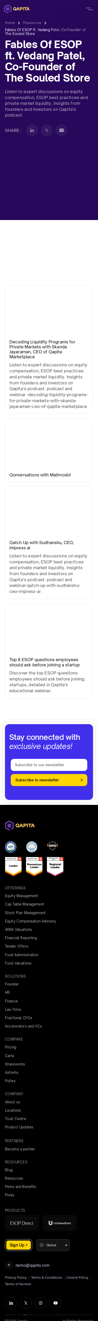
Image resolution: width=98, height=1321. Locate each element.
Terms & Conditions (46, 1277)
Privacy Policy (16, 1277)
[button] (53, 1245)
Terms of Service (18, 1284)
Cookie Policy (77, 1277)
